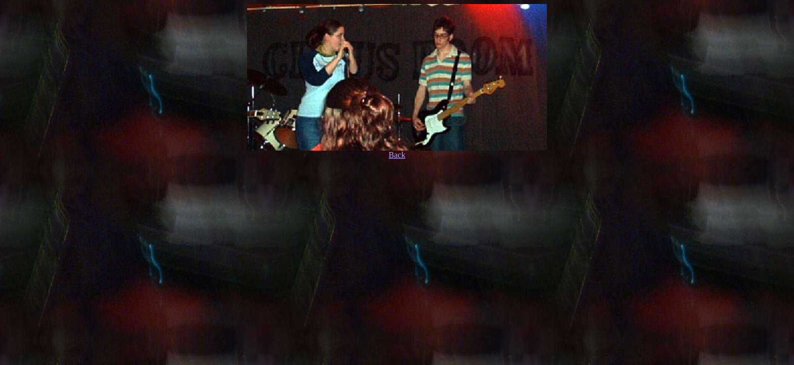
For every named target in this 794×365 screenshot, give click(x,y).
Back (397, 155)
